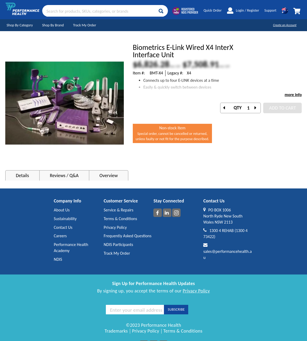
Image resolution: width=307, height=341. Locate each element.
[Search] (161, 11)
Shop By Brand (53, 25)
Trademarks (116, 331)
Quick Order (213, 10)
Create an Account (284, 25)
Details (22, 175)
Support (270, 10)
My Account (230, 10)
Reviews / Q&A (64, 175)
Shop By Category (20, 25)
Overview (109, 175)
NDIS (58, 259)
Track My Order (84, 25)
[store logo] (22, 11)
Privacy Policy (196, 291)
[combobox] (105, 11)
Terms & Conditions (182, 331)
